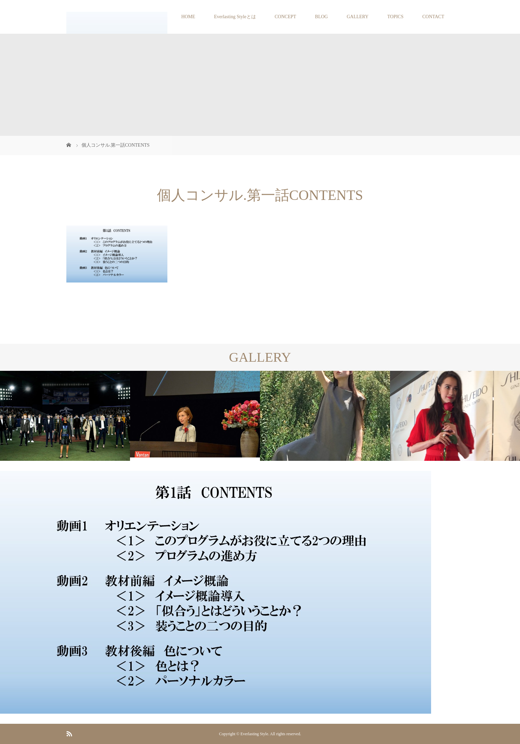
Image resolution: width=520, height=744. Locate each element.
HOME (188, 16)
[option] (65, 416)
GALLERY (357, 16)
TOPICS (395, 16)
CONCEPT (285, 16)
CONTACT (433, 16)
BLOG (321, 16)
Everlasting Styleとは (235, 16)
